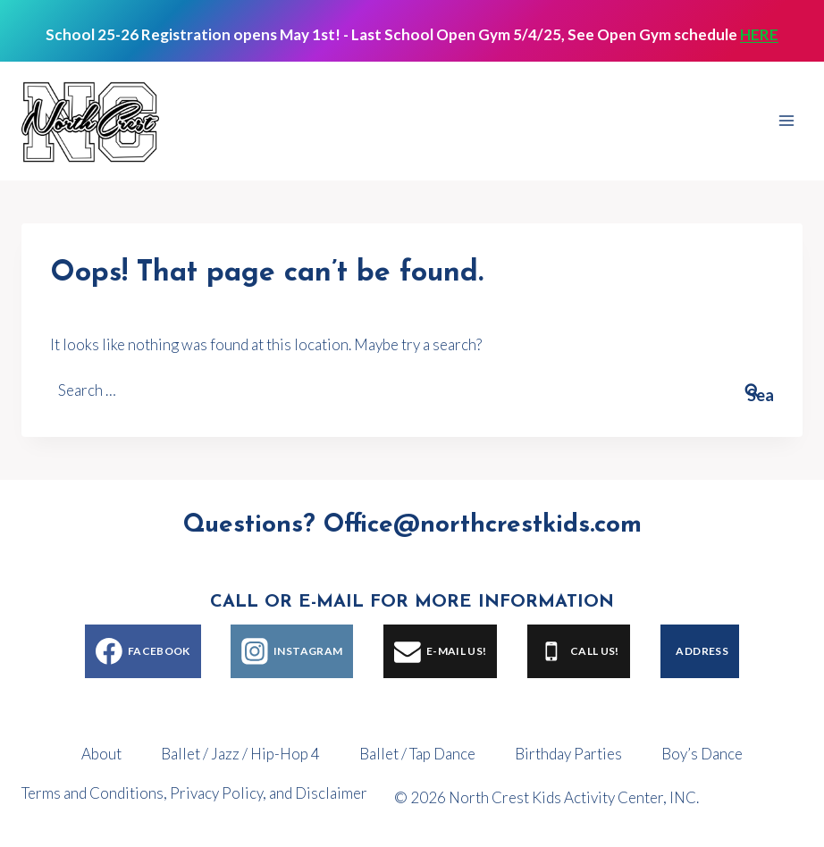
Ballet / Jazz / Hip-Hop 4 (240, 753)
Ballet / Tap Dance (417, 753)
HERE (759, 34)
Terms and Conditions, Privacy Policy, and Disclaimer (194, 793)
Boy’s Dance (702, 753)
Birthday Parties (568, 753)
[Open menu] (786, 121)
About (101, 753)
